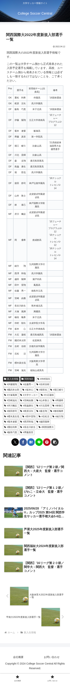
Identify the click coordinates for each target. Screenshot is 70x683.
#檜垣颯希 (56, 411)
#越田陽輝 (42, 421)
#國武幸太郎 (11, 389)
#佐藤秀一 (26, 384)
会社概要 (18, 657)
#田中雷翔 (28, 416)
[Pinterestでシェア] (47, 442)
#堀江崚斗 (56, 389)
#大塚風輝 (10, 395)
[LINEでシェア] (39, 442)
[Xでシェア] (15, 442)
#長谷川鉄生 (27, 427)
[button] (55, 442)
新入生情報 (11, 379)
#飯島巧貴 (10, 432)
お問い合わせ (52, 657)
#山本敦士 (42, 400)
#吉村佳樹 (42, 384)
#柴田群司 (10, 411)
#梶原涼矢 (26, 411)
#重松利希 (10, 427)
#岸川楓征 (10, 405)
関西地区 (27, 379)
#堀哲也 (41, 389)
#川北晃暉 (42, 405)
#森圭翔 (41, 411)
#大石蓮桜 (47, 395)
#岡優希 (57, 400)
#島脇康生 (26, 405)
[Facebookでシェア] (23, 442)
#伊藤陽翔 (10, 384)
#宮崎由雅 (26, 400)
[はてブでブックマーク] (31, 442)
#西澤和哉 (26, 421)
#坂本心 (27, 389)
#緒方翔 (57, 416)
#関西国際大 (46, 427)
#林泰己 (57, 405)
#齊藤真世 (26, 432)
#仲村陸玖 (43, 379)
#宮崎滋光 (10, 400)
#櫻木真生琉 (11, 416)
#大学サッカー (29, 395)
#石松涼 (44, 416)
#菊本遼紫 (10, 421)
